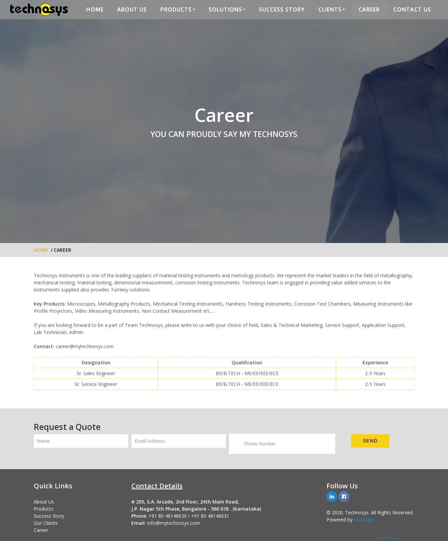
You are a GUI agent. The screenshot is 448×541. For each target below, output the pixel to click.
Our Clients (46, 523)
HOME (95, 9)
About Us (44, 501)
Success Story (49, 516)
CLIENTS (331, 9)
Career (41, 530)
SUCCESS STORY (282, 9)
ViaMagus (364, 519)
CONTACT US (412, 9)
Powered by (340, 519)
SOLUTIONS (227, 9)
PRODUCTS (177, 9)
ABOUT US (132, 9)
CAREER (369, 9)
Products (43, 509)
